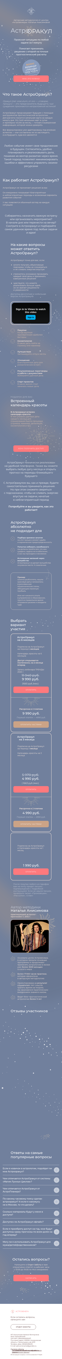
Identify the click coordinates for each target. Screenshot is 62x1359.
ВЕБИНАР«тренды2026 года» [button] (31, 68)
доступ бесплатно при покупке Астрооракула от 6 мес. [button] (31, 74)
